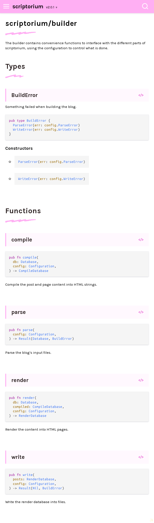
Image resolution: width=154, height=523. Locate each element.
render (19, 380)
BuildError (24, 95)
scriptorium (27, 6)
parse (18, 312)
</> (140, 95)
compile (21, 239)
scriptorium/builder (41, 23)
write (18, 457)
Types (15, 66)
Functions (23, 210)
